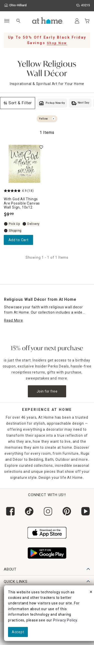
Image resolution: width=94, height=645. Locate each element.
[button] (47, 20)
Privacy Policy (65, 620)
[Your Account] (77, 21)
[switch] (41, 147)
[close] (91, 593)
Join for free (47, 391)
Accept (18, 632)
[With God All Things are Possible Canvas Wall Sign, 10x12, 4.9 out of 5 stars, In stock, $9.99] (24, 164)
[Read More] (13, 320)
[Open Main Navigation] (6, 21)
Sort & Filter (17, 103)
